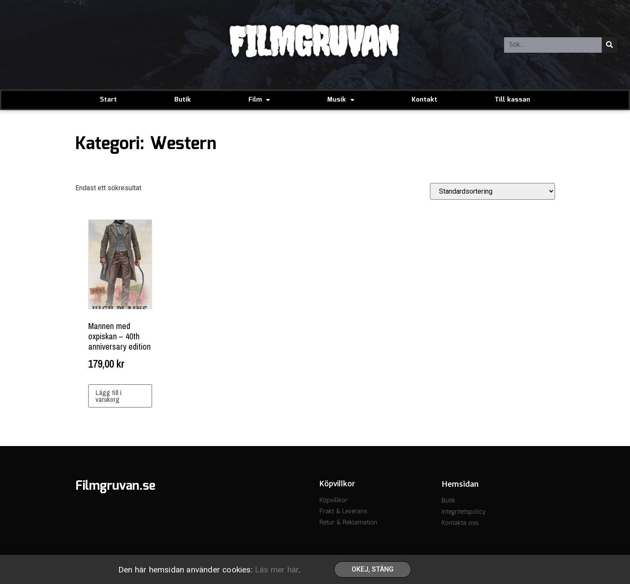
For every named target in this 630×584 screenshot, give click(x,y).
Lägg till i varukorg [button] (109, 396)
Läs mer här (277, 570)
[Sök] (609, 45)
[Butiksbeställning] (492, 191)
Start (108, 100)
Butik (182, 100)
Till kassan (512, 100)
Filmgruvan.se (115, 486)
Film (259, 100)
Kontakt (424, 100)
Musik (340, 100)
